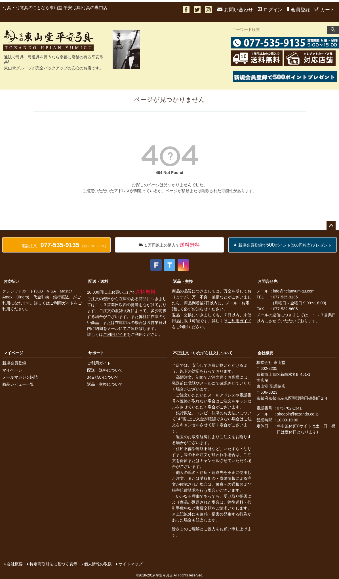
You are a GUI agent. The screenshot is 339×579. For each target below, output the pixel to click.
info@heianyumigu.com (294, 291)
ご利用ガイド (62, 303)
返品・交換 (183, 281)
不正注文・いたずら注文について (203, 353)
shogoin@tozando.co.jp (298, 414)
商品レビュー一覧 (18, 384)
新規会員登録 (14, 363)
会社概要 (265, 353)
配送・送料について (105, 370)
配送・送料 (98, 281)
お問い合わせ (235, 9)
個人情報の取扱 (98, 564)
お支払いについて (103, 377)
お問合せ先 (267, 281)
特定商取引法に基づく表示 (53, 564)
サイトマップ (130, 564)
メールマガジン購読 (20, 377)
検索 (333, 30)
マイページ (13, 353)
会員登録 (298, 9)
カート (324, 9)
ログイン (270, 9)
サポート (96, 353)
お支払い (11, 281)
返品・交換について (105, 384)
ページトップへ (331, 225)
